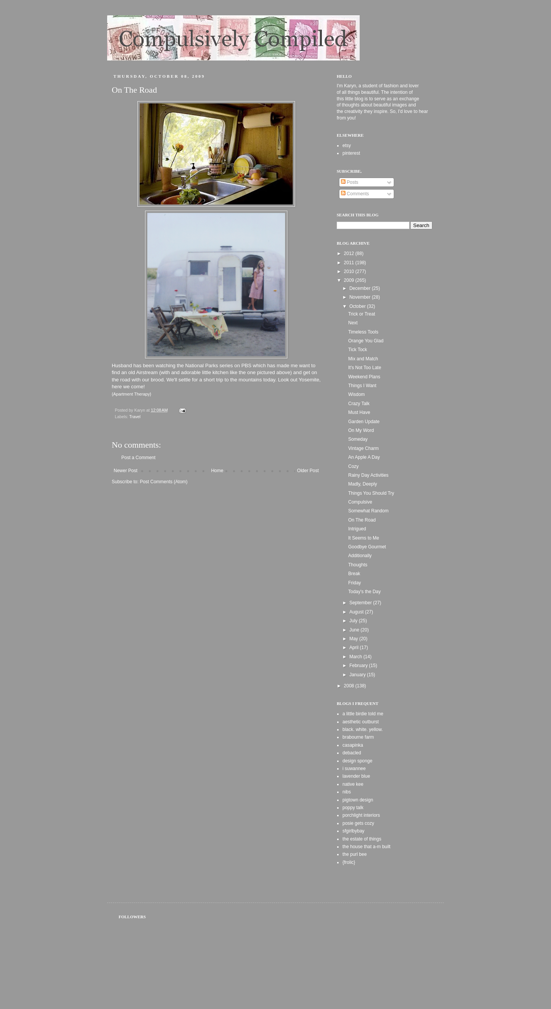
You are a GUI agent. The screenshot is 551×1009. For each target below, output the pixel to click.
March (356, 656)
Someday (358, 439)
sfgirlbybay (353, 831)
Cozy (353, 466)
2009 (349, 280)
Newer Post (125, 470)
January (358, 674)
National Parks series (209, 365)
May (354, 638)
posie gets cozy (358, 823)
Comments (355, 193)
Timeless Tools (363, 332)
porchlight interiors (361, 815)
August (357, 612)
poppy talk (353, 807)
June (354, 630)
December (360, 288)
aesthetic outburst (360, 721)
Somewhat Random (368, 510)
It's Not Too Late (364, 367)
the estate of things (361, 839)
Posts (349, 182)
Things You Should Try (371, 493)
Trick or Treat (361, 314)
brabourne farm (358, 737)
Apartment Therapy (131, 394)
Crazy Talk (359, 403)
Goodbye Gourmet (367, 546)
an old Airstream (139, 372)
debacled (351, 753)
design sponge (357, 761)
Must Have (359, 412)
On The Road (362, 520)
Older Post (308, 470)
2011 (349, 262)
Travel (135, 416)
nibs (346, 792)
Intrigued (357, 528)
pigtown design (357, 800)
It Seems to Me (363, 538)
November (360, 297)
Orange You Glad (365, 340)
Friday (354, 582)
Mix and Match (363, 358)
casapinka (352, 745)
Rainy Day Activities (368, 475)
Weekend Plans (364, 376)
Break (354, 573)
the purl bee (354, 854)
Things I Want (362, 385)
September (361, 602)
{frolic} (348, 862)
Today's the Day (364, 591)
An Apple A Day (364, 457)
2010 (349, 271)
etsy (346, 145)
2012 (349, 253)
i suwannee (354, 768)
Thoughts (357, 564)
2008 (349, 685)
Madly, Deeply (362, 484)
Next (353, 322)
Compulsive (360, 502)
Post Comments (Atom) (163, 481)
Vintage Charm (363, 448)
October (358, 306)
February (359, 665)
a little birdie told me (362, 713)
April (354, 647)
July (354, 620)
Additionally (360, 555)
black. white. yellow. (362, 729)
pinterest (351, 153)
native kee (353, 784)
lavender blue (356, 776)
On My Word (361, 430)
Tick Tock (357, 349)
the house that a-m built (366, 846)
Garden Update (364, 421)
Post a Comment (138, 457)
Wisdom (356, 394)
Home (217, 470)
